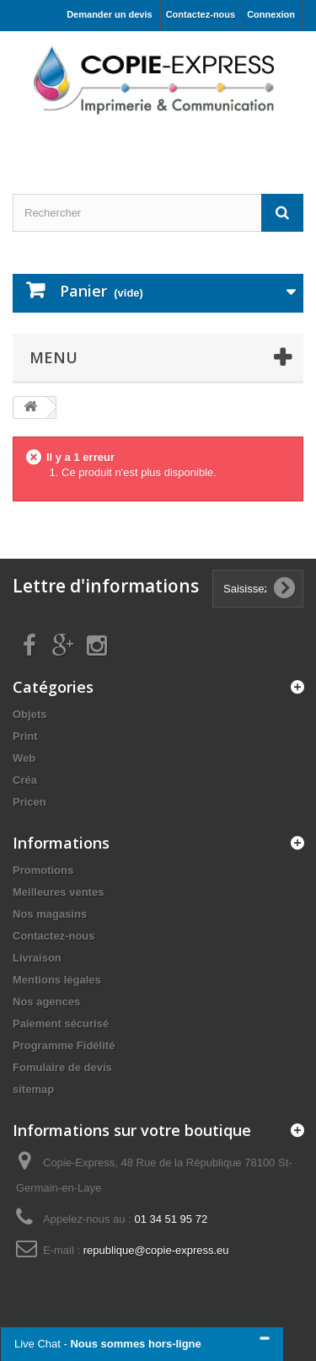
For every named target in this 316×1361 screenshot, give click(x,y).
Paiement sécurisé (61, 1023)
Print (25, 736)
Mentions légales (57, 979)
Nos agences (46, 1001)
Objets (29, 714)
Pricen (29, 802)
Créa (25, 780)
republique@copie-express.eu (156, 1250)
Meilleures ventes (58, 892)
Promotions (43, 870)
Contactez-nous (201, 14)
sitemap (33, 1089)
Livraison (37, 957)
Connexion (271, 14)
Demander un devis (109, 14)
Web (24, 758)
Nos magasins (50, 914)
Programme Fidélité (64, 1045)
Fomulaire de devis (62, 1067)
